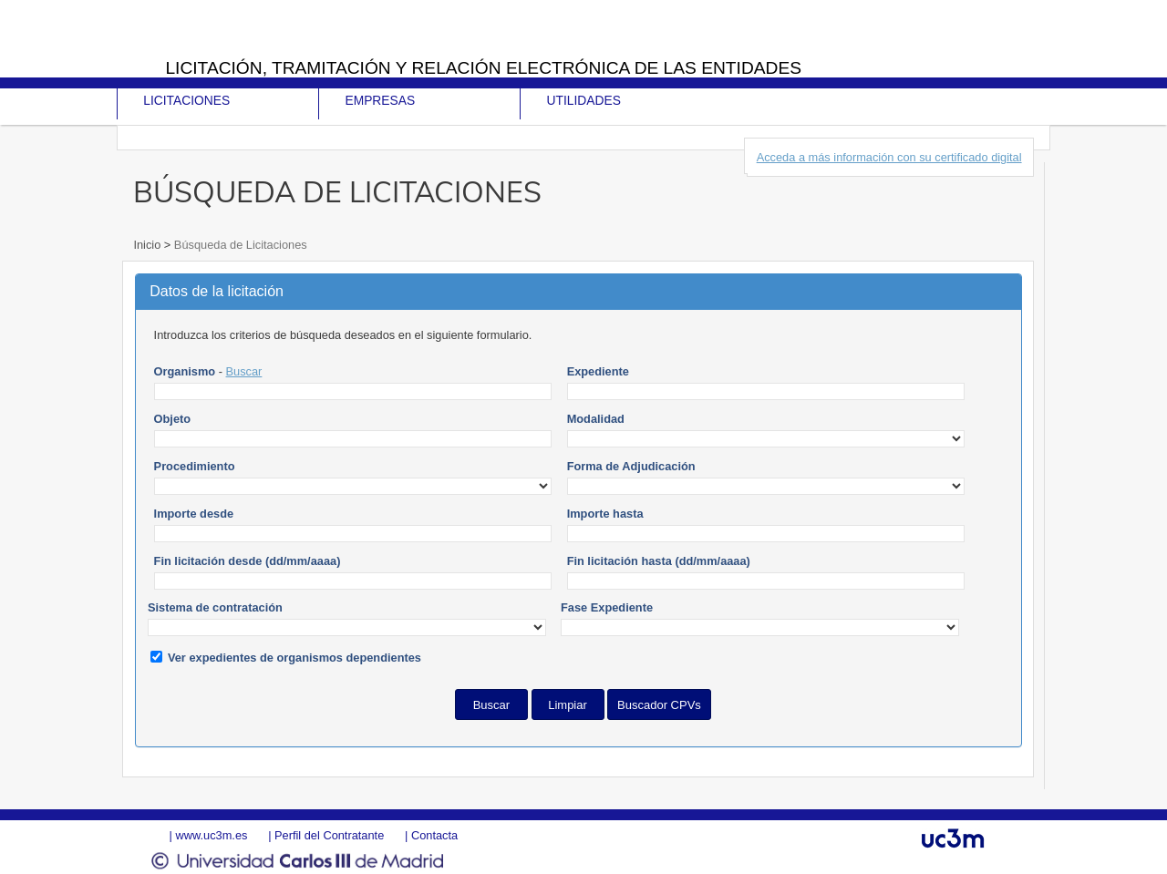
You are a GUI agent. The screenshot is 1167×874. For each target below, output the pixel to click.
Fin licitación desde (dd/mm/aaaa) (247, 561)
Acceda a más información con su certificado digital (889, 157)
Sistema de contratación (215, 607)
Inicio (148, 245)
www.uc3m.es (211, 835)
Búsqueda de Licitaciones (238, 245)
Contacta (434, 835)
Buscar (244, 371)
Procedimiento (194, 466)
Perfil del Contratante (329, 835)
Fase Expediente (607, 607)
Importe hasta (605, 513)
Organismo (185, 371)
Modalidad (596, 419)
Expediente (598, 371)
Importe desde (193, 513)
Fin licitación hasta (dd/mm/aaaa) (658, 561)
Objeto (172, 419)
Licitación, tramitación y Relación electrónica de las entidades (483, 68)
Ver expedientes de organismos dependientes (294, 657)
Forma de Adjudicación (631, 466)
